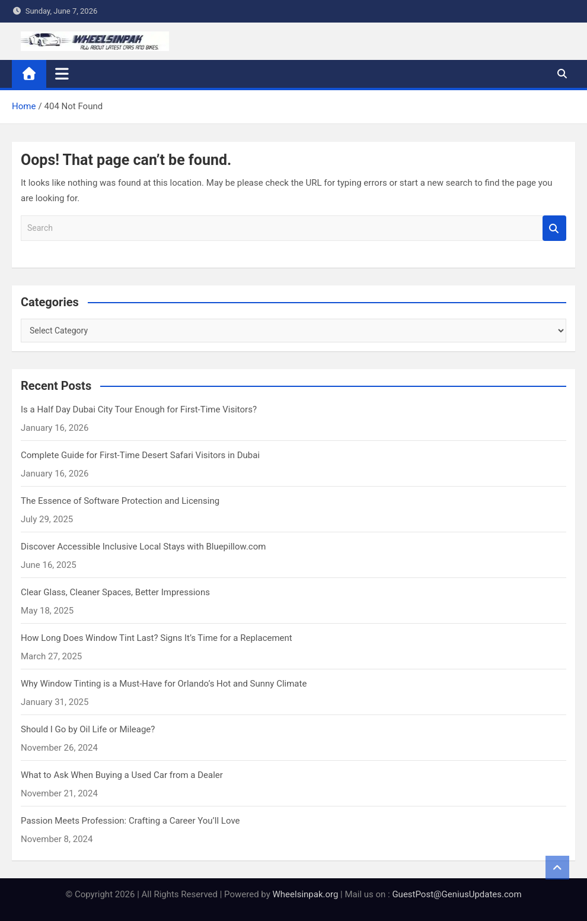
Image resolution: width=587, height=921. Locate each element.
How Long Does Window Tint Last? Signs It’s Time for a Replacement (156, 638)
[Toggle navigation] (62, 73)
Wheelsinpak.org (306, 894)
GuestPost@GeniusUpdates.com (456, 894)
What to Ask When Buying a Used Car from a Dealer (122, 775)
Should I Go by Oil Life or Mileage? (88, 729)
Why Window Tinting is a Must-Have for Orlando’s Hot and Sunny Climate (164, 683)
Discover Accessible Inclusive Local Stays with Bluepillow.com (143, 546)
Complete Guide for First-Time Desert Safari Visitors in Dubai (140, 455)
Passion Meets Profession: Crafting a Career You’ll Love (130, 820)
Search (554, 228)
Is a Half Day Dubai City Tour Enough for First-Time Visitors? (139, 409)
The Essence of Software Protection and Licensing (120, 501)
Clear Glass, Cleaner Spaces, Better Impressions (115, 592)
